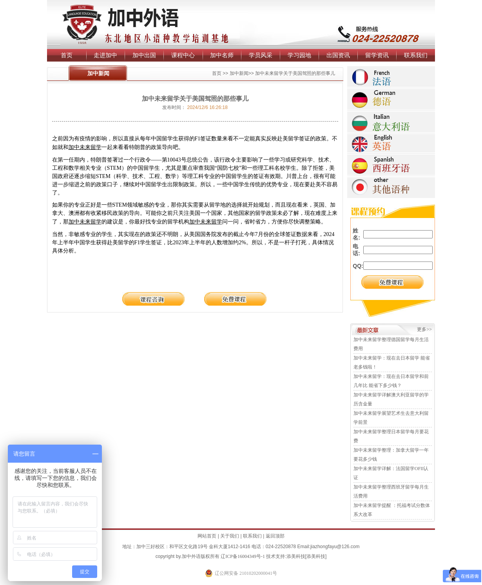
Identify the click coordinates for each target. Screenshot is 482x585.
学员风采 (260, 55)
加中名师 (222, 55)
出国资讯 (338, 55)
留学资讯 (377, 55)
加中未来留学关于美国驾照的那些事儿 (295, 73)
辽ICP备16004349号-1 (243, 556)
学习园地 (299, 55)
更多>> (424, 329)
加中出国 (144, 55)
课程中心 (183, 55)
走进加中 (105, 55)
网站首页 (207, 536)
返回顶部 (275, 536)
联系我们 (416, 55)
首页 (66, 55)
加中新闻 (239, 73)
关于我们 (229, 536)
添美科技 (295, 556)
